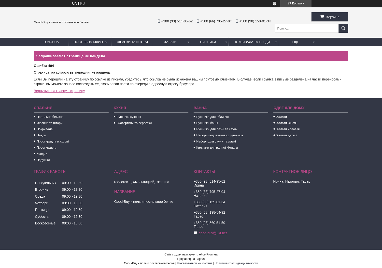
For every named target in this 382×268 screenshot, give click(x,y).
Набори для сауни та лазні (216, 141)
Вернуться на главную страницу (59, 91)
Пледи (41, 135)
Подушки (43, 160)
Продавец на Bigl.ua (191, 259)
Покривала (45, 129)
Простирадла (46, 147)
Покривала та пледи (252, 42)
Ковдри (42, 154)
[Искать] (343, 28)
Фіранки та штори (132, 42)
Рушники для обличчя (212, 117)
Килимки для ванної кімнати (217, 147)
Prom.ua (211, 254)
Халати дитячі (286, 135)
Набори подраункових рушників (219, 135)
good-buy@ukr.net (213, 233)
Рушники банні (207, 123)
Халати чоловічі (287, 129)
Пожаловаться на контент (194, 263)
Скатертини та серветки (134, 123)
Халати (170, 42)
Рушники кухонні (128, 117)
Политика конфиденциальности (236, 263)
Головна (51, 42)
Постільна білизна (90, 42)
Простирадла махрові (53, 141)
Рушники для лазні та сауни (217, 129)
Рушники (208, 42)
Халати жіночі (286, 123)
